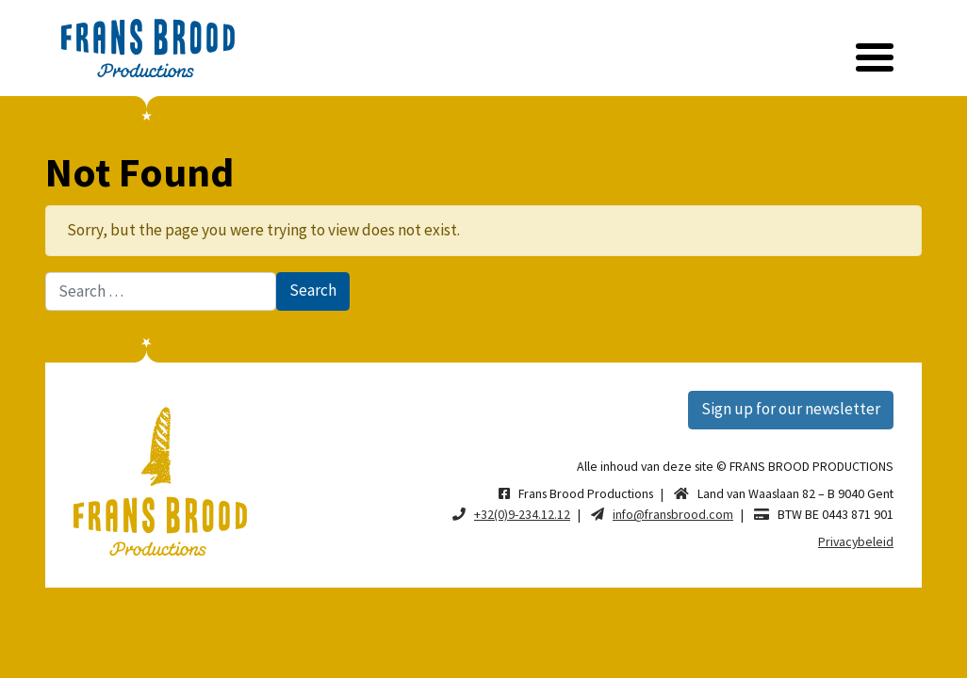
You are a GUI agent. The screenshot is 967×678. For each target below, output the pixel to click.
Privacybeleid (855, 541)
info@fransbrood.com (673, 514)
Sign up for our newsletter (790, 408)
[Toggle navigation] (875, 58)
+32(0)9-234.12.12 (522, 514)
